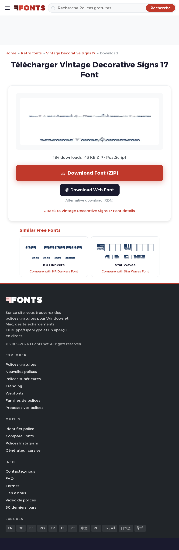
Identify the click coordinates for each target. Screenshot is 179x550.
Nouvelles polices (21, 371)
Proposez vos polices (24, 407)
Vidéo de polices (21, 500)
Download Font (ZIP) (89, 173)
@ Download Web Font (89, 189)
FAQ (10, 478)
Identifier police (20, 429)
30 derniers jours (21, 507)
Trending (14, 386)
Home (11, 53)
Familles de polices (23, 400)
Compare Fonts (20, 436)
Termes (13, 486)
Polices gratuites (21, 364)
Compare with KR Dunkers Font (54, 271)
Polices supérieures (23, 379)
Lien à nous (16, 493)
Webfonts (15, 393)
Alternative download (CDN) (89, 200)
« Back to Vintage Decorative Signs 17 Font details (89, 211)
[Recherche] (112, 8)
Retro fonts (31, 53)
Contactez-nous (20, 471)
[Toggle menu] (7, 8)
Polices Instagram (22, 443)
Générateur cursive (23, 450)
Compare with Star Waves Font (125, 271)
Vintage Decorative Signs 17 (71, 53)
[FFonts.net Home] (29, 8)
